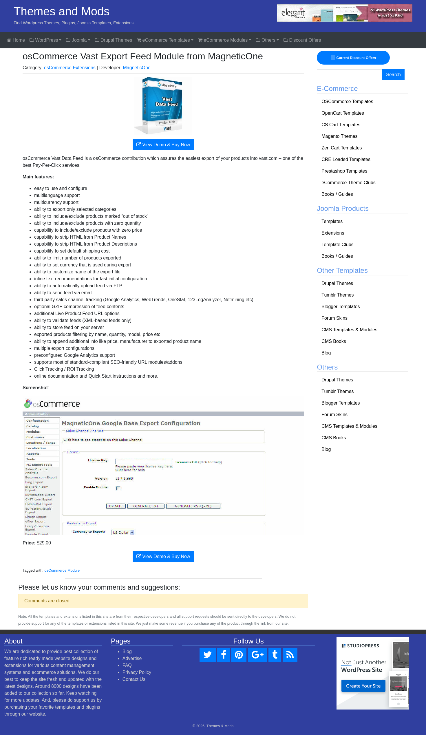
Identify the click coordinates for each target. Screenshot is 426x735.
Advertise (132, 658)
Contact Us (134, 679)
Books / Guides (337, 194)
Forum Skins (334, 318)
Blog (326, 352)
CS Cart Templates (340, 124)
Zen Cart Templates (341, 147)
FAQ (127, 665)
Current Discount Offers (353, 57)
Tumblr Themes (337, 294)
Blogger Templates (340, 306)
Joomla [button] (76, 40)
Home (16, 40)
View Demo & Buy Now (163, 144)
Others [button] (265, 40)
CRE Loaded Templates (345, 159)
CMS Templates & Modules (349, 329)
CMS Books (333, 341)
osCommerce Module (62, 570)
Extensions (332, 233)
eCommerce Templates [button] (163, 40)
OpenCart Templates (342, 113)
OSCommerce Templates (347, 101)
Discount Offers (302, 40)
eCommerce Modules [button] (223, 40)
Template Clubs (337, 244)
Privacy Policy (137, 672)
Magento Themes (339, 136)
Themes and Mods (61, 11)
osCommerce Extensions (70, 67)
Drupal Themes (113, 40)
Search (393, 74)
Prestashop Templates (344, 171)
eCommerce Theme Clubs (348, 182)
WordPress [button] (44, 40)
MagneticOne (137, 67)
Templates (332, 221)
